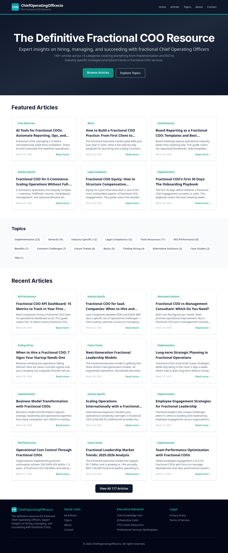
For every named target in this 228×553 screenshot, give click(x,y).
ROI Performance (27, 296)
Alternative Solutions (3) (167, 248)
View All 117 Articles (114, 488)
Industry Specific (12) (84, 239)
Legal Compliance (97, 172)
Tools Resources (26, 123)
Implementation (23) (27, 239)
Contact (211, 7)
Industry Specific (26, 172)
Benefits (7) (21, 248)
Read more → (64, 154)
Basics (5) (109, 248)
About (199, 7)
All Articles (70, 515)
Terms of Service (179, 520)
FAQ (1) (19, 257)
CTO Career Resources (130, 525)
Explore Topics (130, 73)
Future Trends (95, 345)
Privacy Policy (178, 515)
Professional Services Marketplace (137, 529)
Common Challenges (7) (51, 248)
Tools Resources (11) (153, 239)
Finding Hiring (25, 345)
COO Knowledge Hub (129, 515)
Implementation (166, 172)
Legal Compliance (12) (118, 239)
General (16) (55, 239)
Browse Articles (98, 73)
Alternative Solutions (168, 296)
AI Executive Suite (127, 520)
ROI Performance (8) (186, 239)
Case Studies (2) (200, 248)
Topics (187, 7)
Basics (91, 123)
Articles (174, 7)
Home (162, 7)
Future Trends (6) (84, 248)
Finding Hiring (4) (133, 248)
